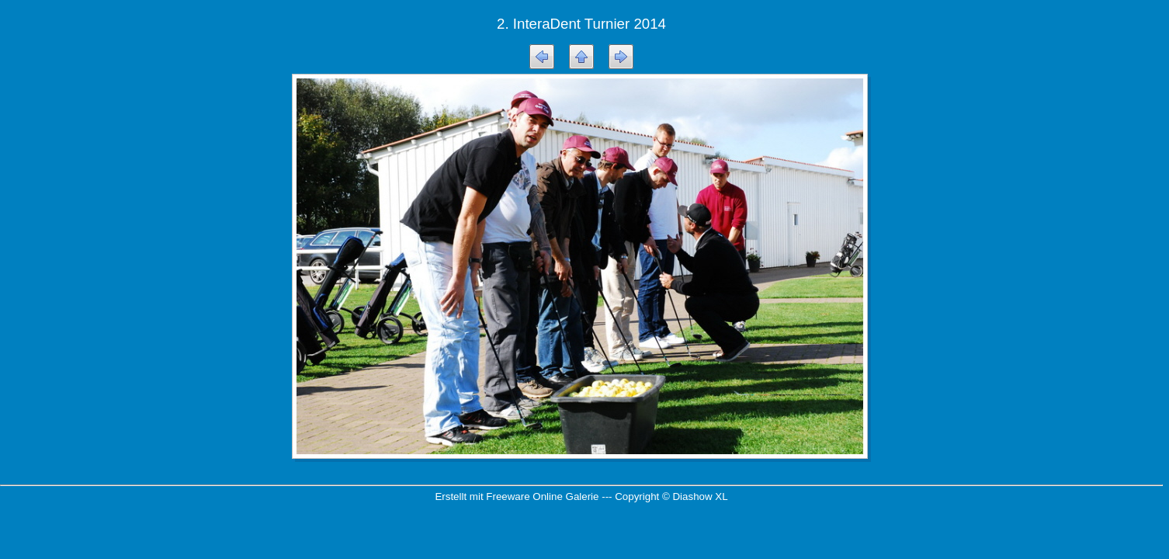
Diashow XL (699, 496)
